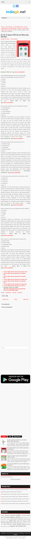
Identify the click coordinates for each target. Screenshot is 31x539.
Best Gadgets (22, 537)
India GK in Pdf (11, 522)
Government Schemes (16, 519)
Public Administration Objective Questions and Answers (15, 501)
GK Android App (12, 28)
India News (19, 522)
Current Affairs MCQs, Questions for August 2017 (15, 284)
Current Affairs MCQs (12, 517)
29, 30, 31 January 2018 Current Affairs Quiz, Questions (15, 35)
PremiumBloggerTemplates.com (12, 537)
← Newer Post (4, 299)
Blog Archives (17, 436)
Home (2, 27)
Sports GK (3, 30)
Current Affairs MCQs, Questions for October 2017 (15, 279)
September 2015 (6, 526)
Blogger (18, 479)
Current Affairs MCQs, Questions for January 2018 (15, 271)
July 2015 (24, 522)
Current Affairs (8, 27)
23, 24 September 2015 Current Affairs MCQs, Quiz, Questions (17, 440)
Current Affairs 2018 (18, 27)
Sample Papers (21, 524)
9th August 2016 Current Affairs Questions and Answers (15, 494)
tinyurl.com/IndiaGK (8, 102)
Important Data (4, 521)
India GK (19, 28)
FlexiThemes (11, 536)
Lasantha (24, 536)
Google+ (19, 292)
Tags (10, 436)
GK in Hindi (6, 519)
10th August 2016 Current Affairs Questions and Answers (15, 498)
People (4, 524)
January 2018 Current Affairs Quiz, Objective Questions (15, 496)
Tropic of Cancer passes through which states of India (14, 489)
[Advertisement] (16, 23)
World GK (9, 30)
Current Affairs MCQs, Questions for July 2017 (14, 285)
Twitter (14, 292)
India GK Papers (22, 521)
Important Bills (26, 519)
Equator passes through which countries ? (12, 491)
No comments (14, 39)
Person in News (11, 524)
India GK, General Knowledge (16, 533)
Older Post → (26, 299)
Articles (2, 515)
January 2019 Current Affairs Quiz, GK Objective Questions (16, 503)
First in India (24, 517)
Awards (7, 515)
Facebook (8, 292)
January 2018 (25, 28)
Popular (4, 436)
